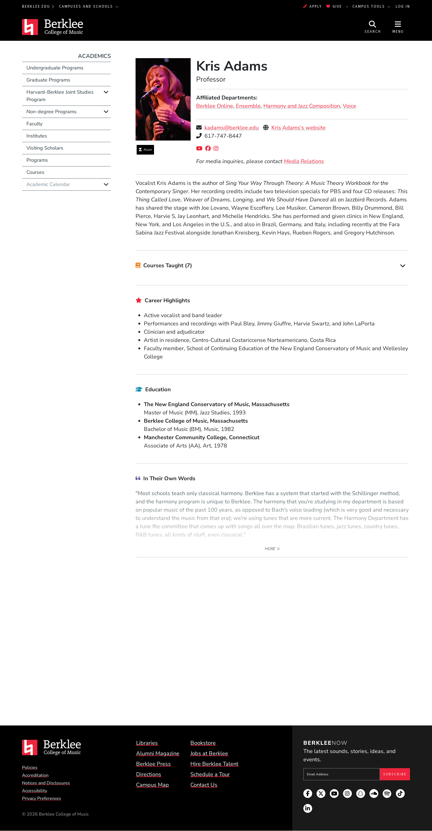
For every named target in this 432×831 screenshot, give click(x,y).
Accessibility (34, 791)
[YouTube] (200, 148)
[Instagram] (217, 148)
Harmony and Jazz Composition (301, 106)
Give (334, 6)
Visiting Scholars (44, 148)
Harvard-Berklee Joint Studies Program (60, 96)
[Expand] (403, 265)
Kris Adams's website (298, 127)
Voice (349, 106)
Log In (403, 6)
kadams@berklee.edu (231, 127)
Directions (148, 774)
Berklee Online (214, 106)
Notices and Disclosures (46, 783)
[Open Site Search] (372, 27)
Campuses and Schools (87, 6)
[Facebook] (209, 148)
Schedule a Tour (210, 774)
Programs (37, 160)
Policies (29, 768)
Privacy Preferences (41, 798)
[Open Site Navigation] (398, 27)
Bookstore (203, 743)
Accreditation (35, 775)
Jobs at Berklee (209, 753)
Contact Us (203, 785)
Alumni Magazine (157, 753)
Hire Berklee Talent (214, 764)
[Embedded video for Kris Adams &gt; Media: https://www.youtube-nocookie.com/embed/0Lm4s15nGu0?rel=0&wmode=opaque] (272, 635)
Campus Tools (369, 6)
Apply (312, 6)
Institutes (36, 136)
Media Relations (304, 161)
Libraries (147, 743)
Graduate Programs (48, 80)
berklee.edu (36, 6)
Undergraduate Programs (54, 67)
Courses (35, 172)
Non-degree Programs (51, 111)
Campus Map (152, 785)
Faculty (34, 123)
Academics (94, 56)
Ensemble (248, 106)
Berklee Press (153, 764)
